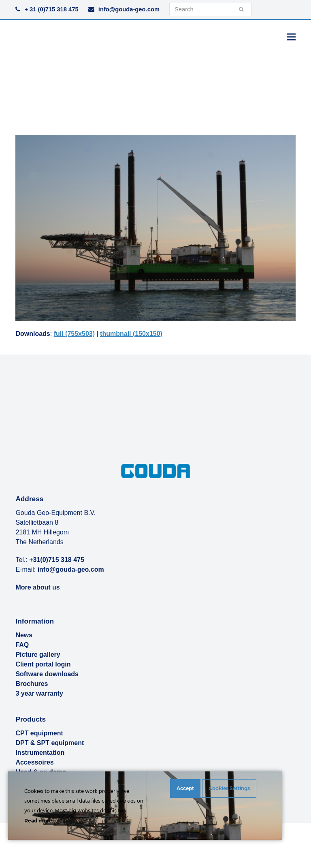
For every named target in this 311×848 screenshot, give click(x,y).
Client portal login (42, 664)
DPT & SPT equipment (49, 742)
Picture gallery (37, 654)
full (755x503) (74, 333)
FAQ (22, 644)
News (23, 635)
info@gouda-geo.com (129, 9)
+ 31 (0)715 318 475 (51, 9)
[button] (291, 36)
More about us (37, 587)
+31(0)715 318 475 (56, 559)
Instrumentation (39, 752)
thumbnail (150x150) (131, 333)
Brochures (31, 683)
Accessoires (34, 762)
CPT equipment (39, 733)
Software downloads (47, 674)
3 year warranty (39, 693)
